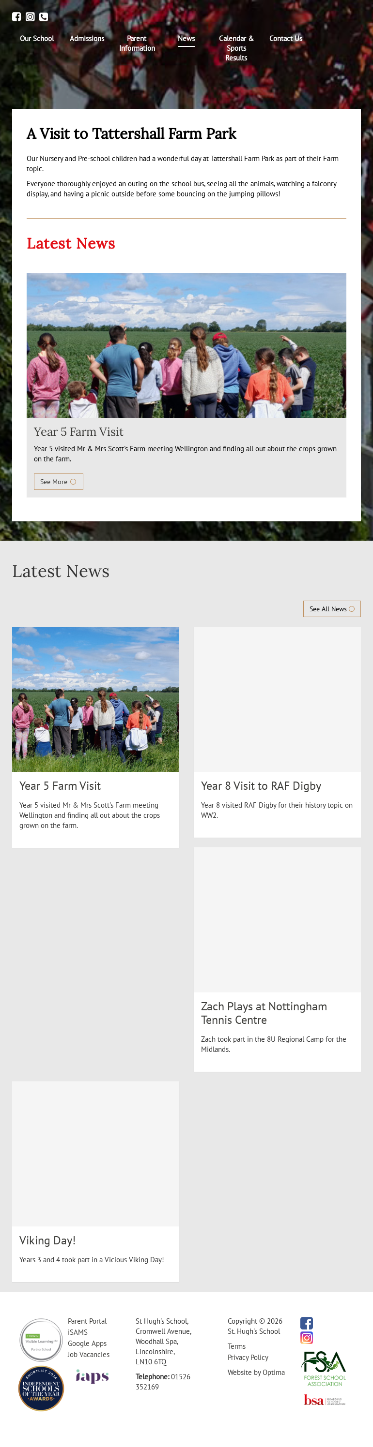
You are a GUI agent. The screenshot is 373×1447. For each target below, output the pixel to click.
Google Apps (87, 1343)
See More (58, 481)
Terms (237, 1346)
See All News (332, 609)
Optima (274, 1372)
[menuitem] (37, 39)
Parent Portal (87, 1321)
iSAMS (78, 1332)
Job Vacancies (88, 1354)
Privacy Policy (248, 1357)
